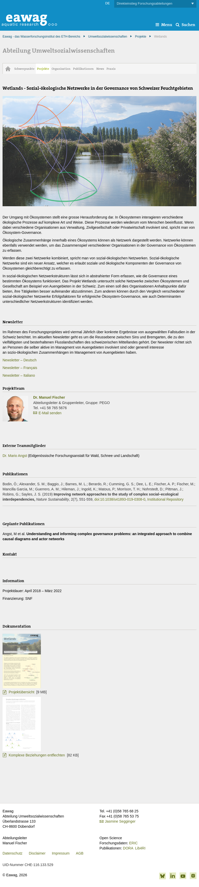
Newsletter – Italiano (19, 375)
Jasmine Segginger (120, 821)
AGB (80, 853)
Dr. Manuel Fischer (49, 397)
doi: (120, 499)
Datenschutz (12, 853)
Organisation (61, 69)
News (100, 69)
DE (107, 3)
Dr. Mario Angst (15, 456)
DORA (128, 848)
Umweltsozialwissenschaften (107, 36)
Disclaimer (37, 853)
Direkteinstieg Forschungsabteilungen (155, 4)
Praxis (111, 69)
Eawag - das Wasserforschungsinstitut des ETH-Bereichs (41, 36)
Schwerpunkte (24, 69)
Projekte (140, 36)
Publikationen (83, 69)
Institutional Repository (165, 499)
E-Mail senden (50, 413)
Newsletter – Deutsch (20, 360)
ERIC (133, 843)
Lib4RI (140, 848)
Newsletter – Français (20, 368)
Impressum (60, 853)
